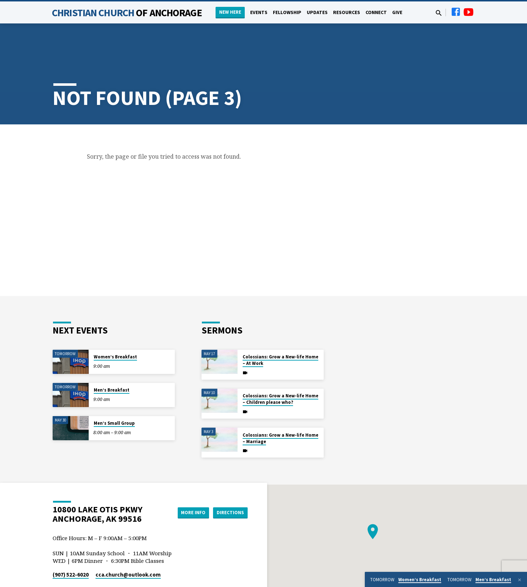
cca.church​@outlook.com (128, 548)
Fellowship (287, 12)
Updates (317, 12)
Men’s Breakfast (111, 364)
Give (397, 12)
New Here (230, 12)
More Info (189, 486)
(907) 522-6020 (71, 548)
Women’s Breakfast (115, 330)
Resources (346, 12)
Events (258, 12)
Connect (376, 12)
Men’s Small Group (114, 397)
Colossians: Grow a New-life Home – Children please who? (280, 372)
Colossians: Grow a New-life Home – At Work (280, 333)
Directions (230, 486)
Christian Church (127, 12)
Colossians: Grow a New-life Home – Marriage (280, 411)
